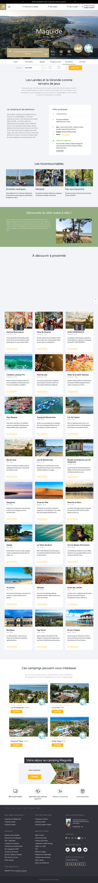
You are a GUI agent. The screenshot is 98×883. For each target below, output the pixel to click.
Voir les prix (75, 68)
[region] (49, 282)
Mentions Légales (40, 852)
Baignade (42, 62)
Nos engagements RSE (12, 849)
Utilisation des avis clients (42, 857)
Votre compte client (41, 838)
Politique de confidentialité (43, 854)
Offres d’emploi (9, 860)
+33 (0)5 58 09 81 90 (61, 114)
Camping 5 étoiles (10, 824)
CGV (36, 849)
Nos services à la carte (11, 857)
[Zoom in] (95, 299)
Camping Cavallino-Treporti (43, 824)
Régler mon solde (40, 846)
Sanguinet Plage (17, 741)
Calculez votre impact (41, 841)
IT (85, 838)
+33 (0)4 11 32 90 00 (21, 870)
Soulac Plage (56, 741)
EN (72, 838)
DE (82, 838)
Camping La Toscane (41, 819)
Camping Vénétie (40, 822)
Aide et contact (39, 835)
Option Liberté (39, 860)
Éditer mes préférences (42, 863)
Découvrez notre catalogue (13, 838)
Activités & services (56, 62)
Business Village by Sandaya (13, 854)
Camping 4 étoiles (10, 822)
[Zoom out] (95, 302)
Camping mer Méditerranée (13, 819)
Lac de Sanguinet (17, 708)
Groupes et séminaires (11, 852)
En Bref (15, 62)
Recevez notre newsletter (12, 835)
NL (69, 838)
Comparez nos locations (12, 843)
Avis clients (82, 62)
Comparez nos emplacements (13, 846)
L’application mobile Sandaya (44, 843)
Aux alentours (69, 62)
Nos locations (29, 62)
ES (75, 838)
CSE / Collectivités (10, 841)
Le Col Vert (56, 708)
